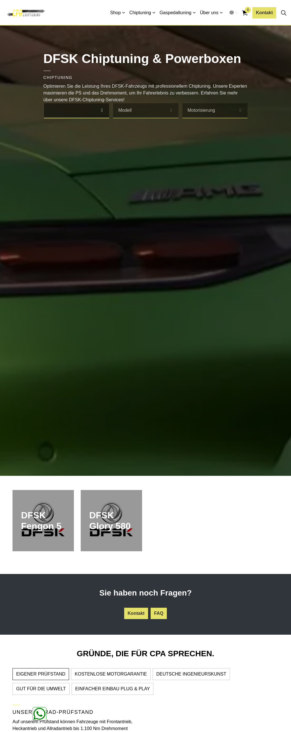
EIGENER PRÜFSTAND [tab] (40, 674)
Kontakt (264, 12)
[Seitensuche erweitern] (283, 13)
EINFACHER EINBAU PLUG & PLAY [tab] (112, 688)
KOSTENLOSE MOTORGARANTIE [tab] (111, 674)
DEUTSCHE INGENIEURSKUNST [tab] (191, 674)
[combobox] (76, 110)
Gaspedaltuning (175, 12)
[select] (101, 110)
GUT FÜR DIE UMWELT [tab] (41, 688)
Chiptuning (140, 12)
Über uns (209, 12)
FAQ (159, 613)
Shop (115, 12)
